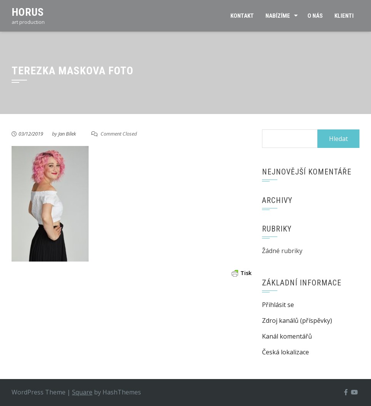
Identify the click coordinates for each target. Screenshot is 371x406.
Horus (28, 12)
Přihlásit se (278, 304)
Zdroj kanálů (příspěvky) (297, 320)
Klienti (344, 15)
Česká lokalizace (285, 352)
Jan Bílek (67, 133)
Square (82, 392)
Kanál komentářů (287, 336)
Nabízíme (277, 15)
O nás (315, 15)
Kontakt (242, 15)
